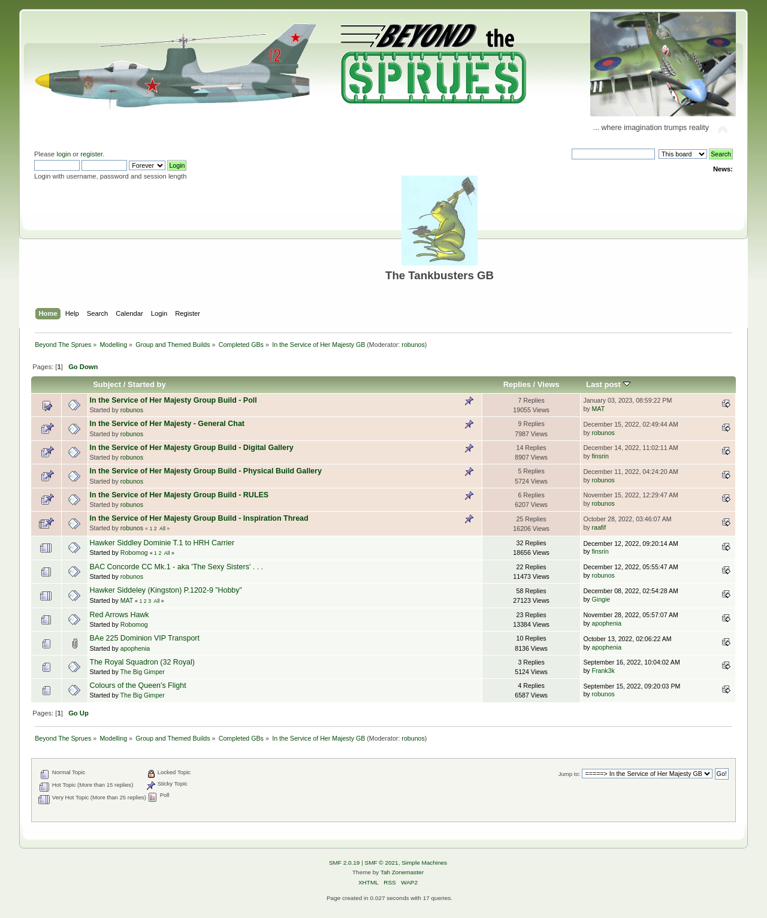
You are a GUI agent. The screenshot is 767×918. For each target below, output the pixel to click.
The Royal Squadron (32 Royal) (142, 662)
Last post (608, 384)
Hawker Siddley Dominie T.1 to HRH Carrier (162, 543)
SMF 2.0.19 (344, 862)
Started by (147, 384)
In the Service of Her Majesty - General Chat (167, 423)
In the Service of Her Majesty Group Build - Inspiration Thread (199, 518)
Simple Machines (424, 862)
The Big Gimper (142, 671)
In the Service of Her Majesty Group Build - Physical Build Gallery (206, 471)
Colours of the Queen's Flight (138, 685)
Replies (517, 384)
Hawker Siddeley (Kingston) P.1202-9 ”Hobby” (166, 590)
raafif (599, 527)
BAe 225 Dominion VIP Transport (145, 638)
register (91, 154)
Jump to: (569, 774)
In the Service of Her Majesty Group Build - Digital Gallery (192, 447)
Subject (107, 384)
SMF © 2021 (381, 862)
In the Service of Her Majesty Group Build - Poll (173, 400)
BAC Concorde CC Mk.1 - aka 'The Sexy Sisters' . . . (177, 567)
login (63, 154)
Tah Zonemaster (402, 872)
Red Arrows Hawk (119, 615)
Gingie (601, 599)
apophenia (607, 623)
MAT (598, 408)
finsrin (600, 456)
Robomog (134, 552)
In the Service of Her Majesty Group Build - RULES (179, 495)
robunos (413, 344)
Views (548, 384)
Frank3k (603, 670)
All (162, 529)
